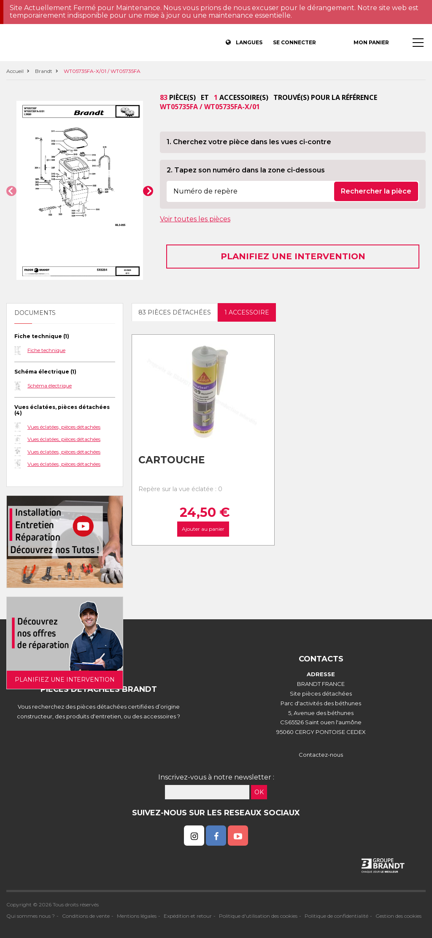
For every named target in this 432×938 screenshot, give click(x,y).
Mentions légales (137, 916)
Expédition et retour (188, 916)
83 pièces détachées (174, 312)
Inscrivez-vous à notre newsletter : (216, 777)
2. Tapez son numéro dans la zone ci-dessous (246, 170)
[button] (11, 191)
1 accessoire (246, 312)
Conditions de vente (86, 916)
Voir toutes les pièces (195, 219)
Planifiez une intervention (293, 256)
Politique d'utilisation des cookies (258, 916)
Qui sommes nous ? (30, 916)
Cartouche (171, 459)
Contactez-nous (321, 754)
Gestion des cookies (398, 916)
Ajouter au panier (203, 529)
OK (259, 792)
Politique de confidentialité (336, 916)
